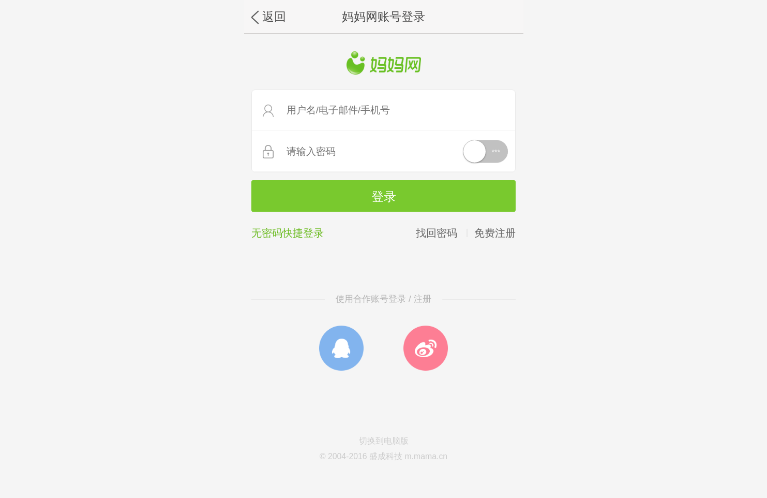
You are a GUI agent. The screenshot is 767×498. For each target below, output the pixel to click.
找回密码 (436, 233)
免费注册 (495, 233)
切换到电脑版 (384, 440)
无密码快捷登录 (287, 233)
